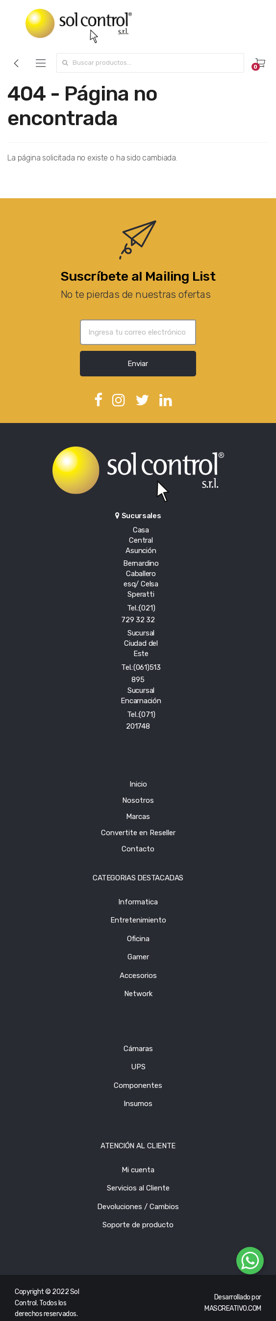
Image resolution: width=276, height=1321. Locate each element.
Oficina (138, 938)
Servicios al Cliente (138, 1188)
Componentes (138, 1085)
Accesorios (138, 975)
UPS (138, 1066)
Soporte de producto (138, 1224)
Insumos (138, 1103)
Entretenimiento (138, 920)
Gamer (138, 956)
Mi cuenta (138, 1169)
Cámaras (138, 1048)
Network (138, 993)
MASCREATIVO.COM (232, 1308)
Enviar (137, 363)
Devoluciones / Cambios (138, 1206)
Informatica (138, 902)
